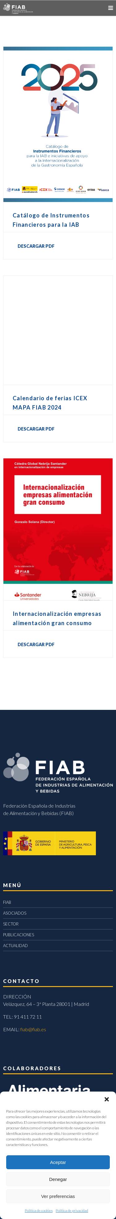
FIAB (7, 902)
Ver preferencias (58, 1196)
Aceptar (58, 1162)
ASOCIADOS (14, 913)
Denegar (58, 1179)
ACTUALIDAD (15, 945)
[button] (107, 1099)
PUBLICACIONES (18, 934)
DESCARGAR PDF (36, 246)
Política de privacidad (72, 1210)
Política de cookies (39, 1210)
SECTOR (11, 923)
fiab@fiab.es (33, 1029)
